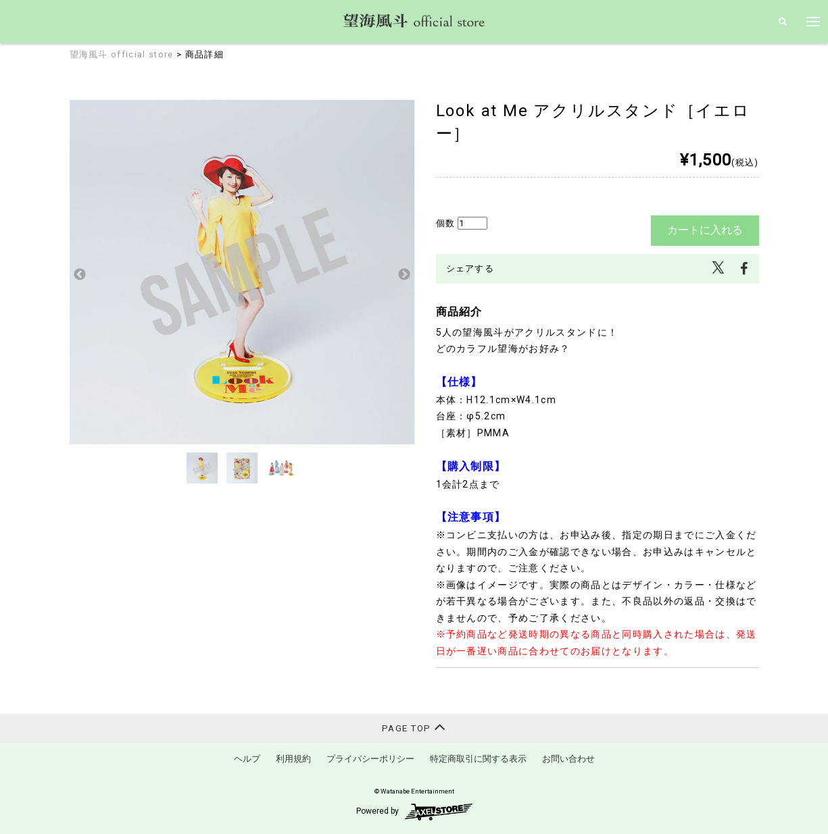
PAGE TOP (414, 727)
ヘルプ (247, 759)
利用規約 (293, 759)
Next (404, 275)
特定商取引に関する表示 (478, 759)
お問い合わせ (568, 759)
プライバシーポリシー (370, 759)
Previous (80, 275)
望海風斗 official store (122, 54)
